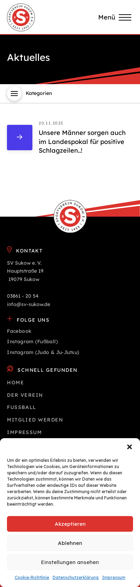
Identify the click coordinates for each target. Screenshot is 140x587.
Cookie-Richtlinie (32, 577)
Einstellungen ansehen (70, 562)
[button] (129, 446)
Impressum (113, 577)
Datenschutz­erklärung (76, 577)
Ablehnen (70, 543)
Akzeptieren (70, 524)
